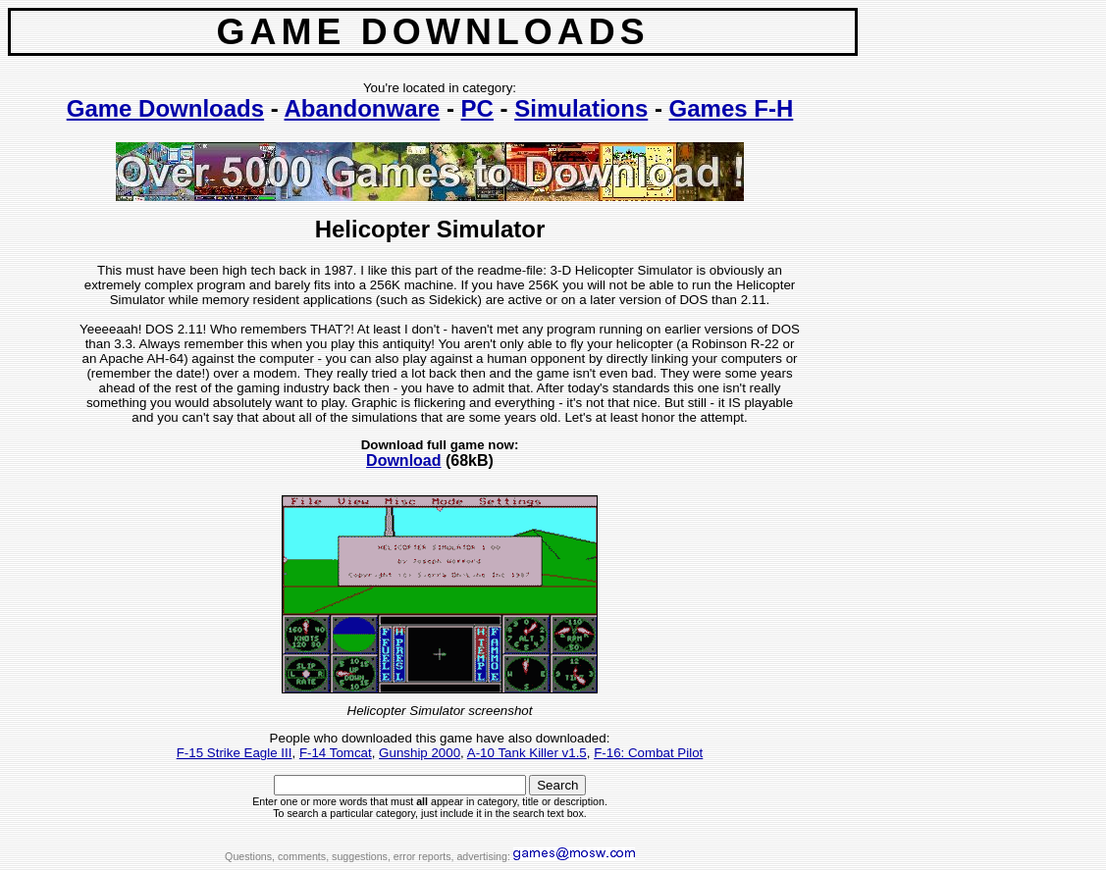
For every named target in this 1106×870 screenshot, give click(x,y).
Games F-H (731, 108)
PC (477, 108)
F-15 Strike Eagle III (234, 752)
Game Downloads (165, 108)
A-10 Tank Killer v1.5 (527, 752)
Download (403, 460)
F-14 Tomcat (335, 752)
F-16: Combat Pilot (648, 752)
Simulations (581, 108)
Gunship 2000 (419, 752)
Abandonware (363, 108)
